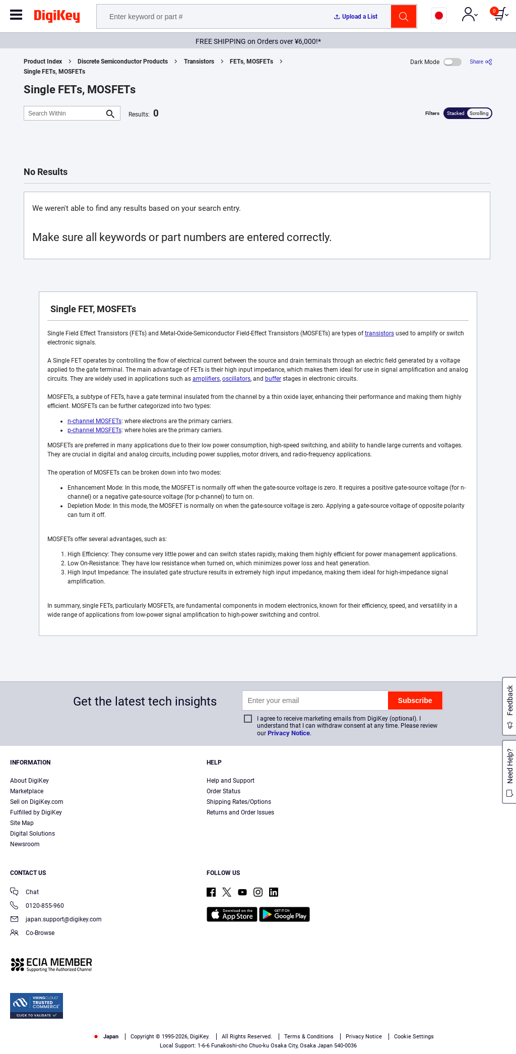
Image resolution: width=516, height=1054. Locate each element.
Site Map (22, 823)
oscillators (236, 378)
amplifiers (206, 378)
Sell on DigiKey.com (36, 801)
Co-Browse (32, 934)
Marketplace (26, 791)
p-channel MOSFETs (94, 430)
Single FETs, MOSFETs (54, 71)
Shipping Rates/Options (239, 801)
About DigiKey (29, 780)
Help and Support (230, 780)
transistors (379, 333)
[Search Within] (64, 113)
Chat (24, 893)
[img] (57, 18)
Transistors (199, 61)
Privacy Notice (289, 733)
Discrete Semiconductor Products (123, 61)
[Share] (481, 61)
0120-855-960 (37, 906)
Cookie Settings (414, 1036)
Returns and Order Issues (240, 812)
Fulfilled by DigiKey (36, 812)
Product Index (43, 61)
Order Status (223, 791)
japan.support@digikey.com (56, 920)
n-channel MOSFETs (94, 421)
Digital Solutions (32, 833)
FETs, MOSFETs (251, 61)
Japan (105, 1036)
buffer (273, 378)
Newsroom (25, 844)
